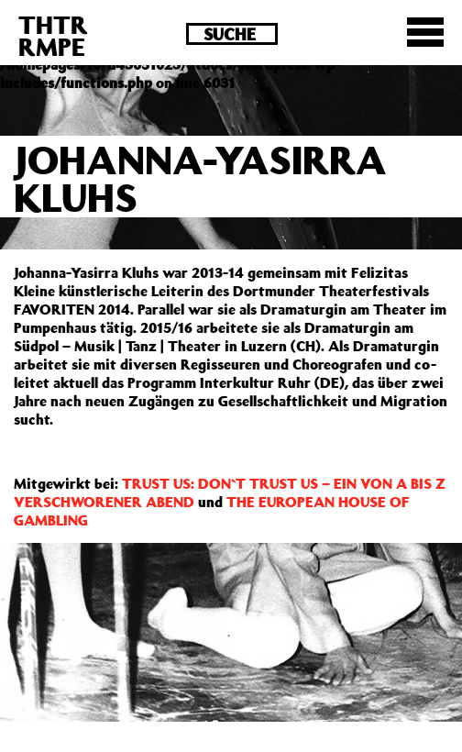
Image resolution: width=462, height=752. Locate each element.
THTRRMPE (53, 35)
